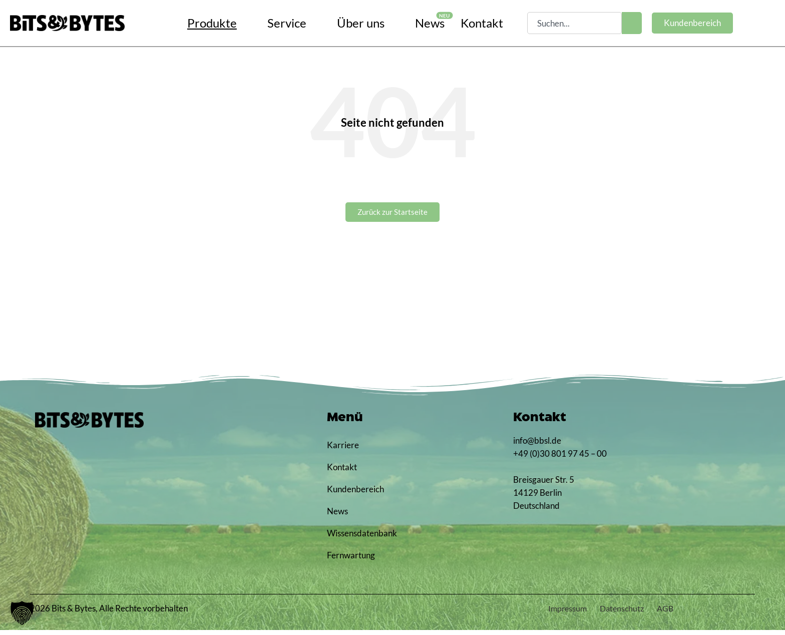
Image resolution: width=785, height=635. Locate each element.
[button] (22, 613)
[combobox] (574, 23)
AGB (661, 613)
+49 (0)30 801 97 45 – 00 (560, 458)
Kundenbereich (355, 494)
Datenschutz (609, 613)
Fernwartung (351, 560)
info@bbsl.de (537, 445)
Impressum (545, 613)
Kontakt (342, 472)
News (337, 516)
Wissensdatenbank (360, 538)
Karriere (343, 450)
